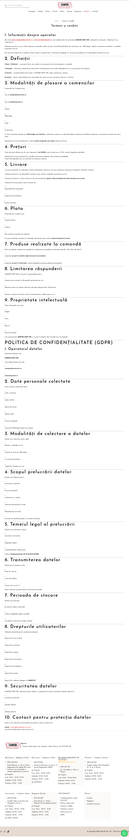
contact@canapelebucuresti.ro (20, 727)
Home (57, 21)
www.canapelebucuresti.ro (22, 40)
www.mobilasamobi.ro (43, 40)
